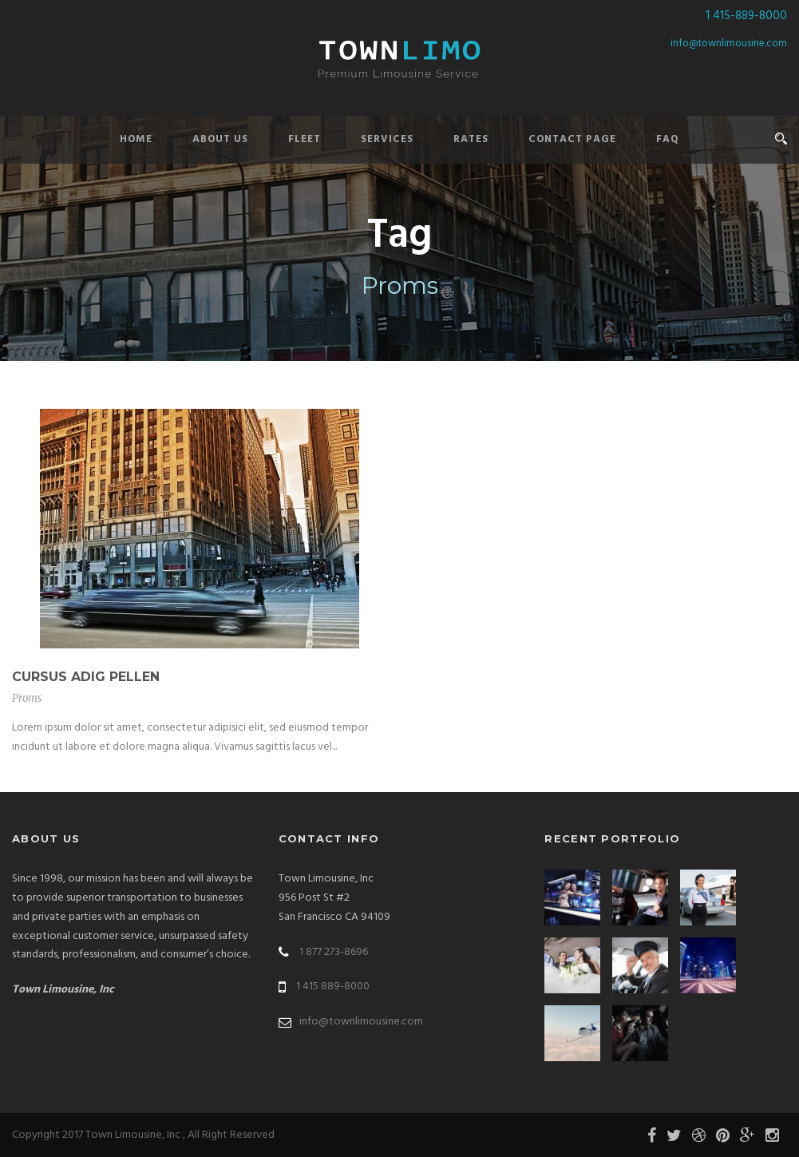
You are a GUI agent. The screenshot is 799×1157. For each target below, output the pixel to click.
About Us (220, 139)
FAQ (667, 139)
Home (136, 139)
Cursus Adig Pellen (86, 676)
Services (387, 139)
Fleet (304, 139)
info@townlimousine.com (728, 43)
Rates (470, 139)
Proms (27, 698)
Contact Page (572, 139)
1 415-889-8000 (746, 16)
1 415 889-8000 (333, 986)
